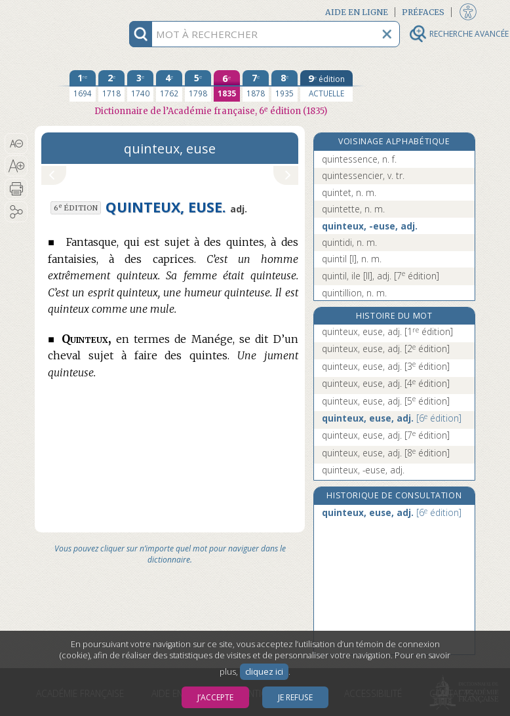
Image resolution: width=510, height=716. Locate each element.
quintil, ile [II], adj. (380, 275)
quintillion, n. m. (354, 293)
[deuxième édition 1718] (111, 86)
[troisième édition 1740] (140, 86)
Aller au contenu (85, 11)
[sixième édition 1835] (227, 86)
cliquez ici (264, 671)
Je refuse (295, 697)
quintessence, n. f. (359, 159)
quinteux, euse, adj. (387, 331)
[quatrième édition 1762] (169, 86)
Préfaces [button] (423, 12)
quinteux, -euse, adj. (370, 226)
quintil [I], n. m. (352, 258)
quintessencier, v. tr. (363, 175)
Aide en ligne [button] (356, 12)
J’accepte (215, 697)
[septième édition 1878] (256, 86)
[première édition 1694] (82, 86)
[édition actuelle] (326, 86)
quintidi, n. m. (349, 242)
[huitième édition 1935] (284, 86)
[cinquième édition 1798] (198, 86)
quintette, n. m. (353, 209)
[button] (16, 143)
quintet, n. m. (349, 192)
